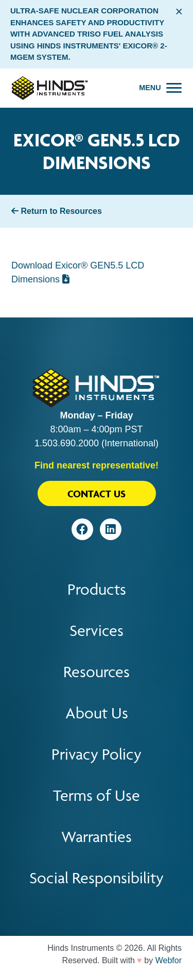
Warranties (96, 836)
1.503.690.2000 (66, 443)
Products (96, 589)
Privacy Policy (96, 754)
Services (96, 630)
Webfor (168, 960)
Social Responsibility (96, 877)
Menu (150, 87)
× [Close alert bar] (179, 11)
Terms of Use (96, 795)
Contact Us (96, 494)
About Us (96, 713)
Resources (96, 671)
